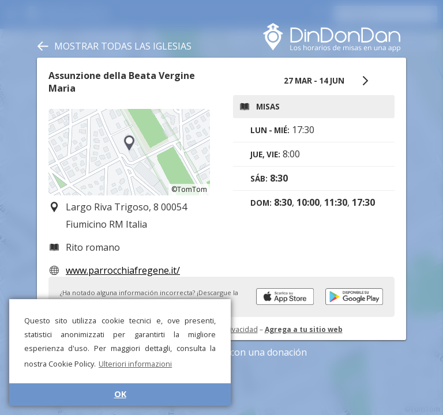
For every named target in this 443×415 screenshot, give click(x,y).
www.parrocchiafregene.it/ (123, 270)
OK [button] (120, 393)
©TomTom (189, 189)
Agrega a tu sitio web (304, 329)
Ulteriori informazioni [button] (135, 364)
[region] (129, 152)
